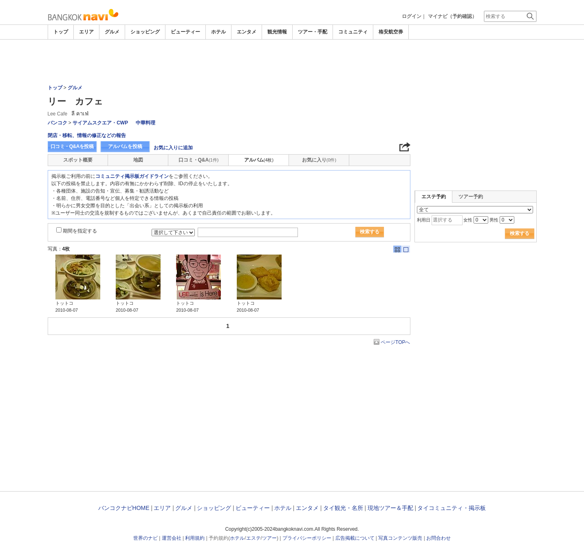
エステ (253, 538)
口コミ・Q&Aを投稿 (72, 146)
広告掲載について (355, 538)
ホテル (218, 32)
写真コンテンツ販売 (400, 538)
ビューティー (185, 32)
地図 (138, 160)
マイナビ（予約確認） (452, 16)
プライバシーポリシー (306, 538)
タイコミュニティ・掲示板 (451, 508)
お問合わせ (438, 538)
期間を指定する (80, 231)
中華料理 (145, 123)
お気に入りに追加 (173, 148)
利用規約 (195, 538)
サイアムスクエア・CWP (100, 123)
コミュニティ (353, 32)
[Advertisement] (292, 62)
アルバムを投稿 (125, 146)
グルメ (112, 32)
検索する (369, 232)
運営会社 (171, 538)
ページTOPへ (395, 342)
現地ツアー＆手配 (390, 508)
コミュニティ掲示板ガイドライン (132, 176)
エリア (86, 32)
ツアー (269, 538)
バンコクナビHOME (124, 508)
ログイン (411, 16)
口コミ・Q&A (199, 160)
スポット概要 (78, 160)
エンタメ (246, 32)
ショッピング (145, 32)
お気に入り (319, 160)
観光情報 (277, 32)
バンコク (57, 123)
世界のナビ (145, 538)
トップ (60, 32)
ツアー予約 (470, 196)
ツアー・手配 (312, 32)
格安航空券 (391, 32)
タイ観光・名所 (343, 508)
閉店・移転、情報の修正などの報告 (87, 135)
